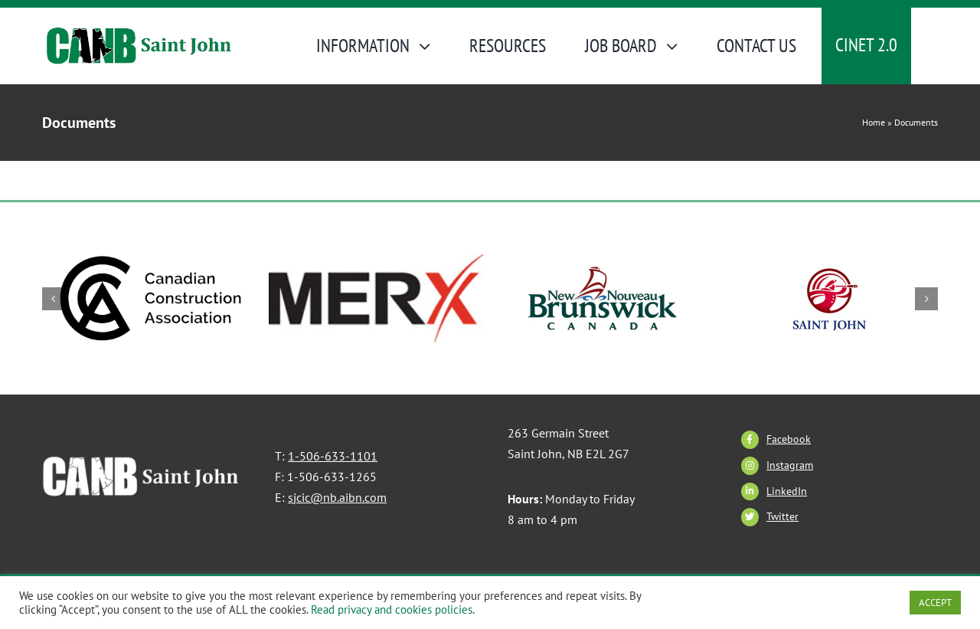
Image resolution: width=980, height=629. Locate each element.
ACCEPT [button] (935, 602)
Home (873, 122)
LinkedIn (786, 491)
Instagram (789, 465)
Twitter (782, 516)
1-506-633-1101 (332, 456)
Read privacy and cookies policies (391, 609)
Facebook (788, 439)
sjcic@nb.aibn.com (337, 497)
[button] (53, 298)
